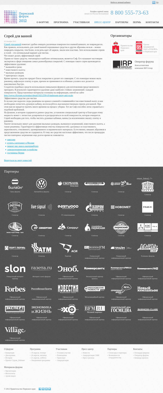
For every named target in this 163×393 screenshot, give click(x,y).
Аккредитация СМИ (91, 355)
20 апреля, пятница (39, 355)
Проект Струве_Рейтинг (15, 360)
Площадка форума (142, 353)
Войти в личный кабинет (121, 2)
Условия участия (63, 353)
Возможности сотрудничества (115, 356)
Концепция (9, 353)
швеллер (11, 139)
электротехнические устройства (22, 149)
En (157, 2)
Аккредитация (63, 360)
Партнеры (121, 22)
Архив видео (10, 376)
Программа (61, 22)
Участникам (81, 22)
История (8, 358)
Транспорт (61, 358)
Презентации (10, 371)
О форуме (42, 22)
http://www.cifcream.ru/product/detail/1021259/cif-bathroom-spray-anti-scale (38, 95)
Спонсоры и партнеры (118, 353)
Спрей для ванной (12, 44)
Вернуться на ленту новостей (18, 160)
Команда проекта (141, 358)
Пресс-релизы (88, 358)
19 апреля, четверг (38, 353)
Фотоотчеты (10, 373)
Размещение (62, 355)
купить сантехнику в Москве (20, 143)
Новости (86, 353)
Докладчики (10, 355)
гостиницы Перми (15, 153)
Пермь (137, 22)
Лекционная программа (40, 360)
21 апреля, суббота (38, 358)
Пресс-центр (102, 22)
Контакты (152, 22)
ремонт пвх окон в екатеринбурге (22, 146)
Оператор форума (142, 355)
